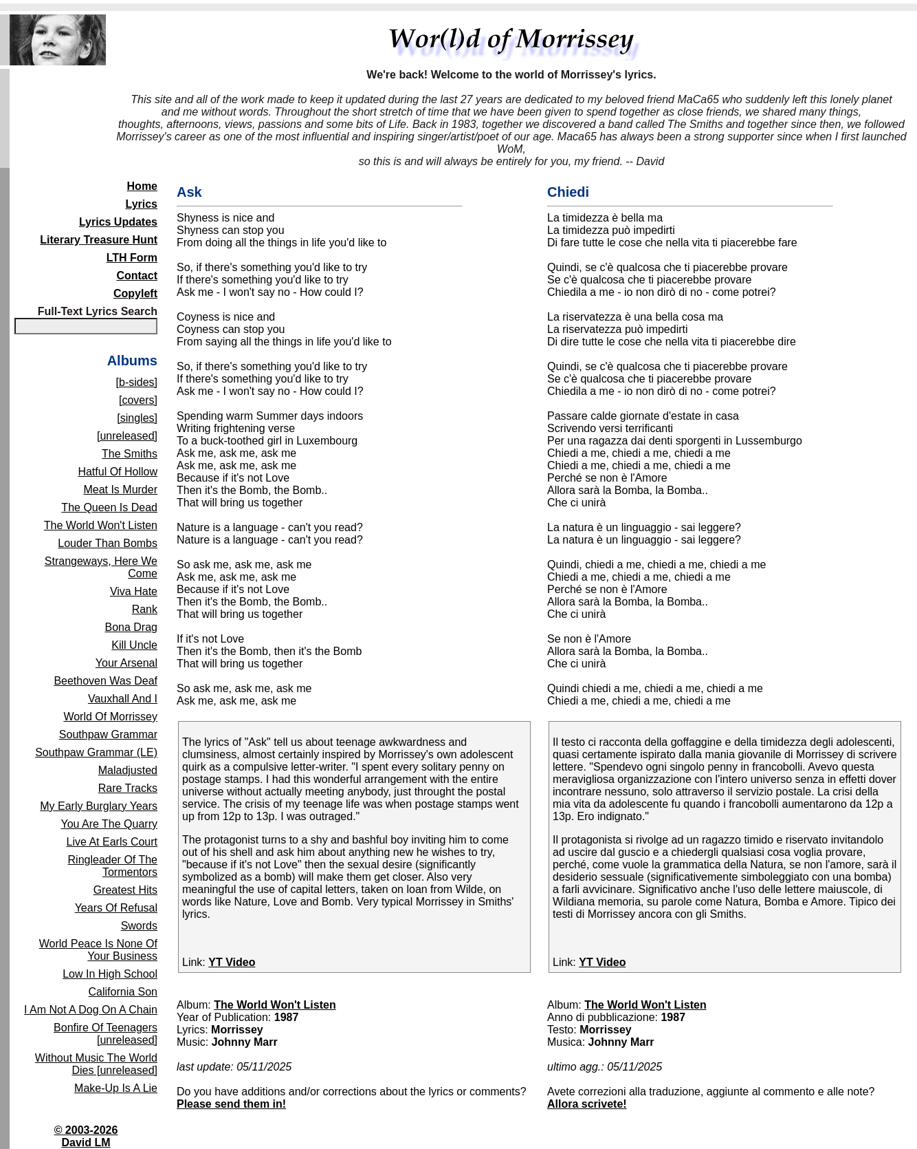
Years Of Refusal (116, 908)
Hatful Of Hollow (117, 471)
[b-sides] (136, 382)
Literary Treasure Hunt (98, 240)
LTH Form (132, 258)
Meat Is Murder (120, 489)
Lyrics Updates (118, 222)
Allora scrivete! (587, 1104)
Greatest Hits (125, 890)
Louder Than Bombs (107, 543)
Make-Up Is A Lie (115, 1088)
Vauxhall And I (122, 699)
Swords (139, 926)
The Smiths (129, 454)
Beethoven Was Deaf (105, 681)
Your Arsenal (126, 663)
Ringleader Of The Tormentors (112, 866)
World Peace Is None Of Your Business (98, 950)
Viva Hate (133, 591)
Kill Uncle (134, 645)
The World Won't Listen (100, 525)
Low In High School (110, 974)
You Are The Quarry (108, 824)
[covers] (138, 400)
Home (142, 186)
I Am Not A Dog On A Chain (90, 1010)
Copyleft (135, 293)
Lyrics (141, 204)
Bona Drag (131, 627)
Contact (136, 275)
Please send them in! (231, 1104)
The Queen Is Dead (109, 507)
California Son (123, 992)
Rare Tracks (127, 788)
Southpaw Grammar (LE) (96, 752)
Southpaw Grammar (108, 734)
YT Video (231, 962)
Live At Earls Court (112, 842)
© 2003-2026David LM (86, 1136)
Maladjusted (127, 770)
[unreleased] (127, 436)
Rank (144, 609)
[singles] (137, 418)
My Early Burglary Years (98, 806)
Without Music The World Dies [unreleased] (96, 1064)
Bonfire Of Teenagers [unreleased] (105, 1034)
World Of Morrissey (110, 716)
